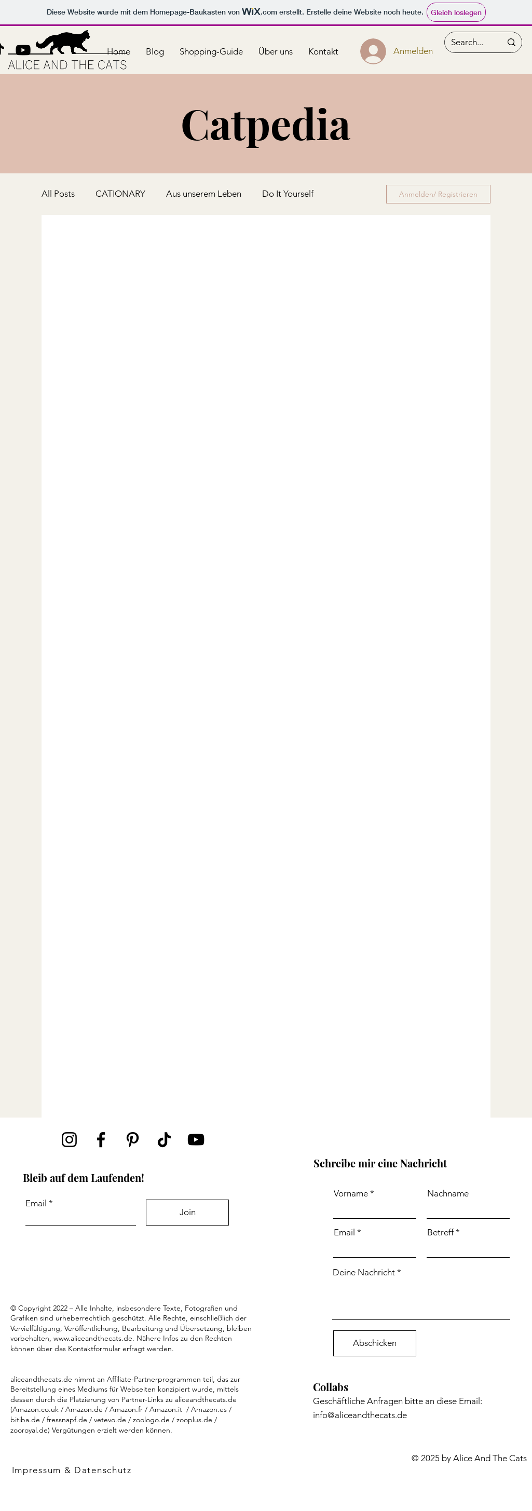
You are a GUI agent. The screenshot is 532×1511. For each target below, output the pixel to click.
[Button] (67, 51)
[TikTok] (164, 1139)
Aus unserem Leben (203, 193)
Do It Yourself (287, 193)
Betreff (440, 1232)
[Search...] (468, 42)
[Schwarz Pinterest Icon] (132, 1139)
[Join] (187, 1213)
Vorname (351, 1193)
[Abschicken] (374, 1343)
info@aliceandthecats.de (360, 1415)
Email (36, 1203)
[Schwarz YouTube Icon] (23, 50)
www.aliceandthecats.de (92, 1338)
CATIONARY (120, 193)
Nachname (448, 1193)
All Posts (58, 193)
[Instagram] (69, 1139)
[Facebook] (101, 1139)
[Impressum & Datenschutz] (73, 1470)
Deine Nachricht (364, 1272)
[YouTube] (196, 1139)
